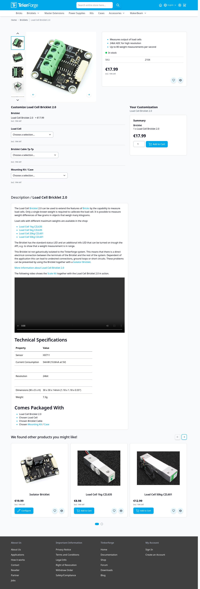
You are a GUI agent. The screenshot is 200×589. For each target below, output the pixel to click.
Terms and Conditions (67, 554)
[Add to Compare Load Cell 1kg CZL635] (121, 511)
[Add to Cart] (157, 144)
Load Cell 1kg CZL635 (30, 226)
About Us (16, 549)
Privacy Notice (63, 549)
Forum (104, 565)
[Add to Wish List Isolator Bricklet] (55, 511)
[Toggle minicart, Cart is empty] (184, 5)
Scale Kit (52, 273)
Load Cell (16, 128)
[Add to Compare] (180, 80)
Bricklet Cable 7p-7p (22, 149)
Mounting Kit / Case (22, 169)
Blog (103, 575)
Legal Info (61, 559)
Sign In (149, 549)
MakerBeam (136, 13)
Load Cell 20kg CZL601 (31, 233)
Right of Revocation (66, 565)
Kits (92, 13)
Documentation (109, 554)
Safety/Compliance (66, 575)
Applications (17, 554)
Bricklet (34, 208)
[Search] (118, 5)
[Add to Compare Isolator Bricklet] (62, 511)
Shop (103, 559)
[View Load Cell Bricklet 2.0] (17, 43)
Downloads (107, 570)
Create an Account (155, 554)
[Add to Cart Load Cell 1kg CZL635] (84, 511)
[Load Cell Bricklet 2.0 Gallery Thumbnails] (17, 66)
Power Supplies (77, 13)
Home (104, 549)
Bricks (19, 13)
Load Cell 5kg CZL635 (30, 230)
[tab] (97, 524)
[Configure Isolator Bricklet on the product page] (24, 511)
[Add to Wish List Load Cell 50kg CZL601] (173, 511)
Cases (101, 13)
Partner (15, 575)
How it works (18, 559)
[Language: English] (170, 5)
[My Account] (179, 5)
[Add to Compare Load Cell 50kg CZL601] (180, 511)
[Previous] (33, 94)
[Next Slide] (184, 437)
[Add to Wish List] (173, 80)
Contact (15, 565)
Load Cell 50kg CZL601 (31, 236)
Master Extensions (54, 13)
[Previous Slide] (177, 437)
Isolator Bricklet (82, 262)
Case (46, 424)
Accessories (115, 13)
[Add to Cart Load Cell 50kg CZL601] (143, 511)
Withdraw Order (64, 570)
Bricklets (31, 13)
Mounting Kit (35, 424)
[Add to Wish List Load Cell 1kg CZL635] (114, 511)
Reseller (15, 570)
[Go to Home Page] (14, 20)
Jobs (13, 580)
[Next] (89, 94)
